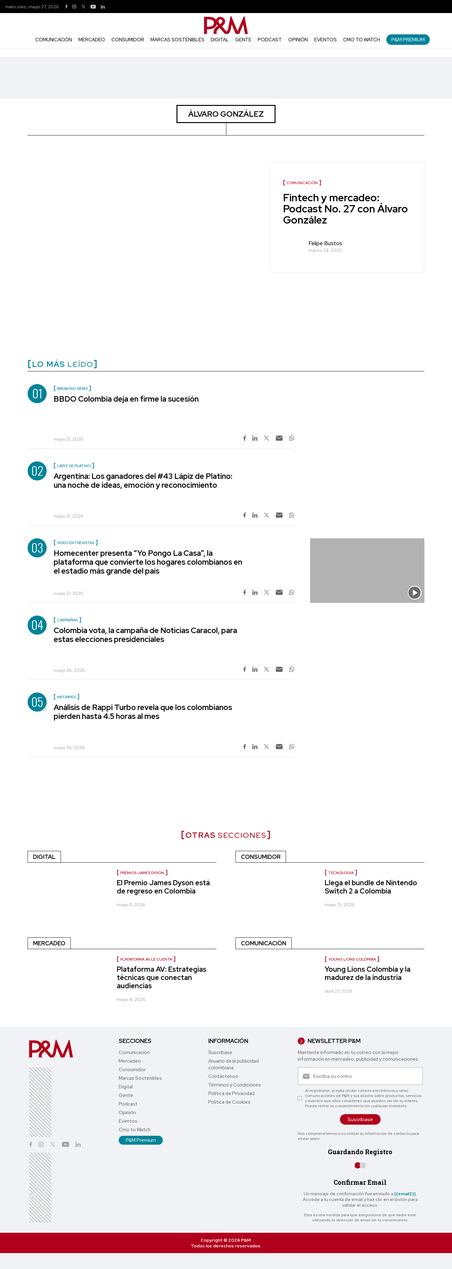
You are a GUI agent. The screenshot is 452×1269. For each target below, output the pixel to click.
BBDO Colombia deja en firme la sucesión (126, 399)
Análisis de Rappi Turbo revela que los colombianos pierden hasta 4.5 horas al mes (143, 711)
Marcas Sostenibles (177, 40)
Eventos (325, 40)
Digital (220, 40)
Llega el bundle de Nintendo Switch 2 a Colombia (371, 887)
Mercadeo (91, 40)
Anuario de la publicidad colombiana (233, 1064)
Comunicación (53, 40)
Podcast (270, 40)
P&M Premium (408, 39)
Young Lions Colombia (352, 959)
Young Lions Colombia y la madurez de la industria (367, 973)
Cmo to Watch (361, 40)
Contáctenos (223, 1076)
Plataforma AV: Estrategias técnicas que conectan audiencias (161, 977)
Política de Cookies (229, 1102)
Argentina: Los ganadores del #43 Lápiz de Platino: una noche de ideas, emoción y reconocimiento (143, 480)
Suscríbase (220, 1052)
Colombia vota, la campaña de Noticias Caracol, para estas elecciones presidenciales (145, 634)
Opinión (298, 40)
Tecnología (341, 872)
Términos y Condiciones (234, 1085)
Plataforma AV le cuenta (146, 959)
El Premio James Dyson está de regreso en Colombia (163, 887)
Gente (243, 40)
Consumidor (127, 40)
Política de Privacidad (231, 1093)
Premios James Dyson (142, 872)
